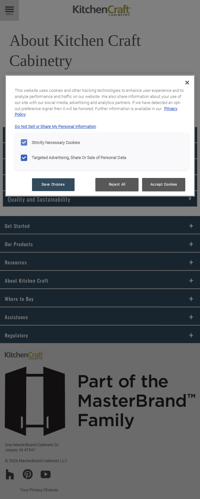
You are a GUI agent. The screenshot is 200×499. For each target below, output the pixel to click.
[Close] (187, 83)
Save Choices (53, 184)
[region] (100, 136)
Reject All (117, 184)
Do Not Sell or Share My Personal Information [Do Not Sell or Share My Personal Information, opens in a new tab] (55, 126)
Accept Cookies (163, 184)
